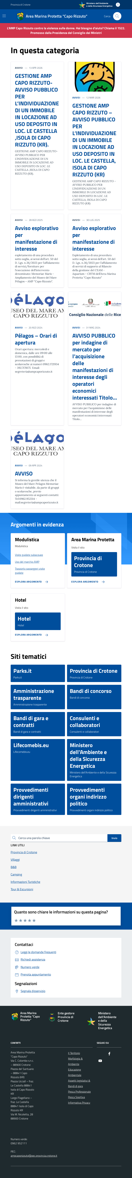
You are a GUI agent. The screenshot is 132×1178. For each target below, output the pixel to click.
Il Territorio (74, 1053)
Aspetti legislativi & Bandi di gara (79, 1083)
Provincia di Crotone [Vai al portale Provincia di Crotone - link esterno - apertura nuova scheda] (20, 4)
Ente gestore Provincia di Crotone (66, 1017)
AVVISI (76, 97)
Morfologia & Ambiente (75, 1061)
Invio (114, 838)
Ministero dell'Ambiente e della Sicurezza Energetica (107, 1020)
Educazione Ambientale (74, 1072)
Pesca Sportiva (76, 1097)
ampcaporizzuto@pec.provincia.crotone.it (34, 1156)
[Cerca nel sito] (117, 16)
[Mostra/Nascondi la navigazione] (4, 16)
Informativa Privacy (79, 1103)
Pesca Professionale (79, 1092)
